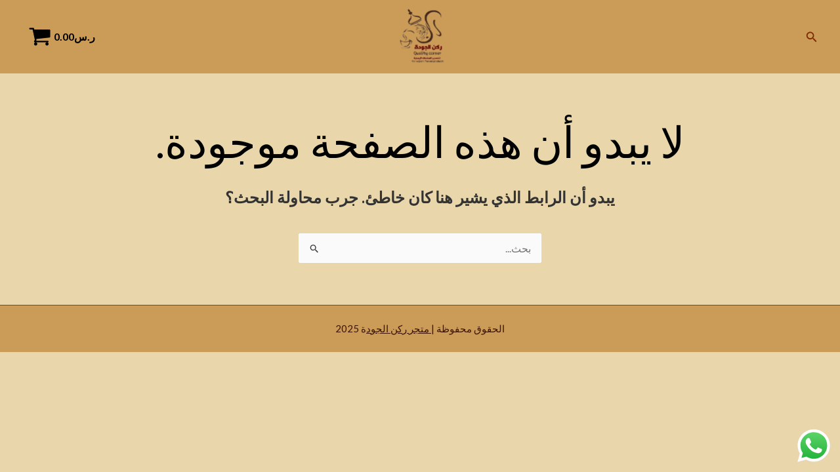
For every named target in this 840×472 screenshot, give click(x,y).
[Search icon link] (810, 37)
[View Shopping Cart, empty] (66, 36)
